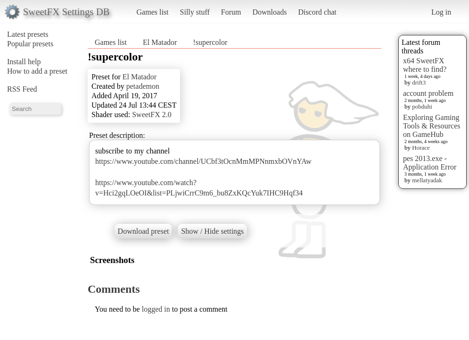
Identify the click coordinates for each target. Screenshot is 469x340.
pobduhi (422, 106)
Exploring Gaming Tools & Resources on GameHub (432, 125)
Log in (441, 12)
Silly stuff (195, 12)
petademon (142, 86)
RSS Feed (22, 89)
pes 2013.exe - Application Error (429, 162)
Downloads (269, 12)
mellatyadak (427, 180)
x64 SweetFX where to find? (424, 65)
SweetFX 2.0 (152, 114)
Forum (231, 12)
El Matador (160, 42)
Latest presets (28, 34)
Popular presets (30, 44)
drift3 (419, 82)
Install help (24, 62)
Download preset (143, 231)
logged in (156, 309)
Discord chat (317, 12)
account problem (428, 93)
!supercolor (210, 42)
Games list (153, 12)
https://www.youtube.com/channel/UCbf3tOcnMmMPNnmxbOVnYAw (203, 161)
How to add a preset (37, 71)
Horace (421, 147)
